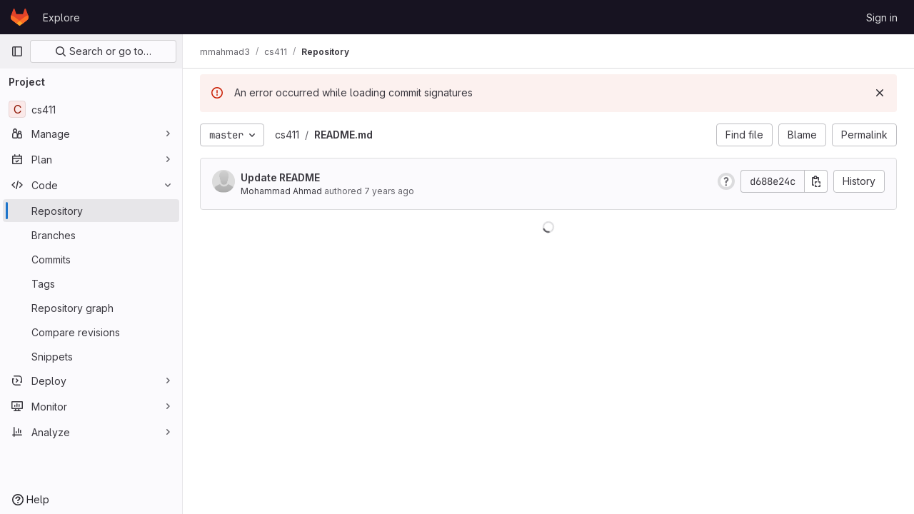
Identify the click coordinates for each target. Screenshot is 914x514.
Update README (280, 177)
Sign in (882, 17)
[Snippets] (91, 356)
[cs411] (91, 109)
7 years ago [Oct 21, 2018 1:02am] (389, 191)
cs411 (287, 134)
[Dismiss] (879, 92)
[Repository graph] (91, 307)
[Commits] (91, 259)
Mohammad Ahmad (281, 191)
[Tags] (91, 283)
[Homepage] (19, 17)
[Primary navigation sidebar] (17, 51)
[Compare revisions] (91, 332)
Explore (61, 17)
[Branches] (91, 234)
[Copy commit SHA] (816, 181)
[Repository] (91, 210)
